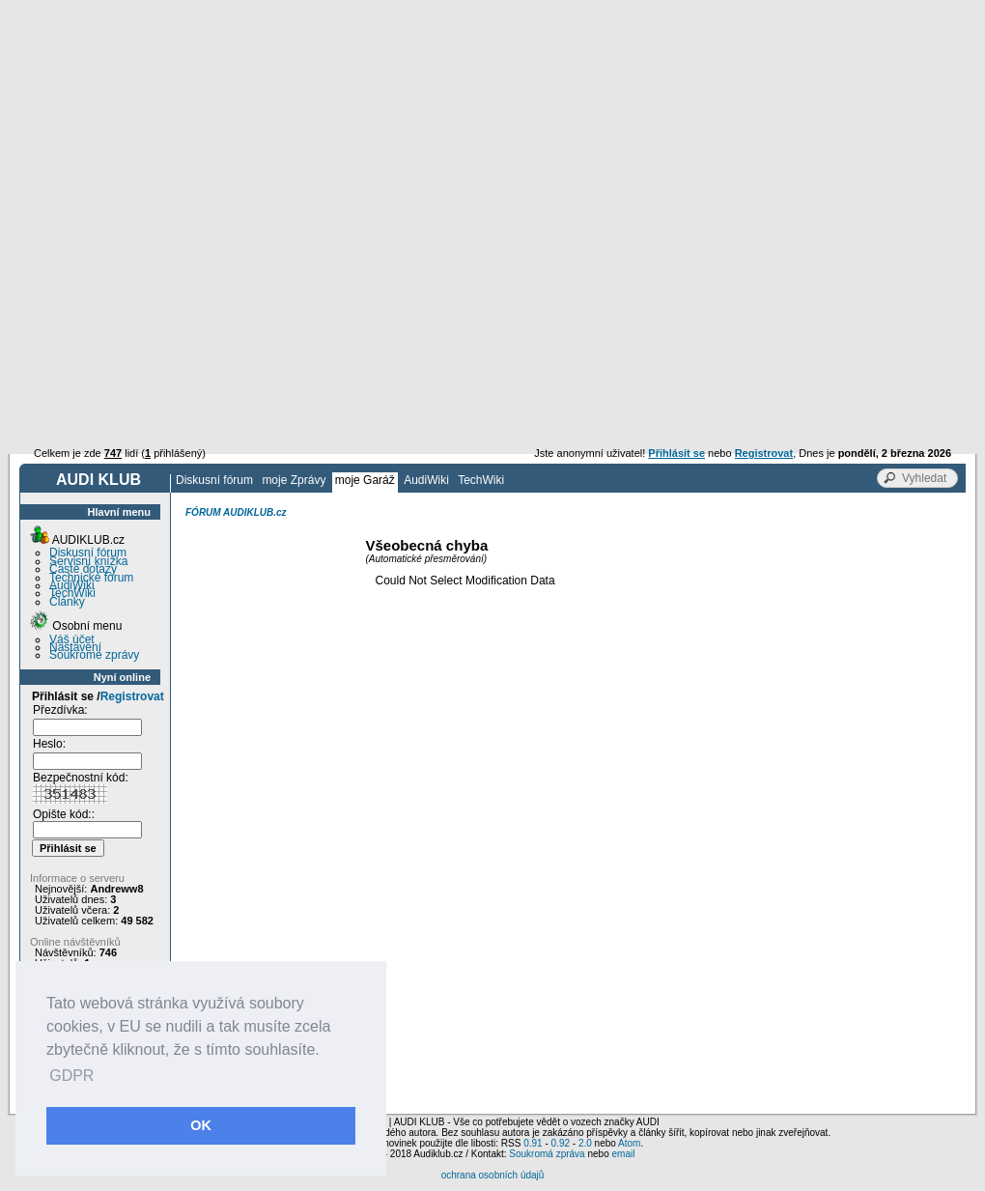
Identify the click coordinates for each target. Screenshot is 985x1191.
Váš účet (72, 639)
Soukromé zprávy (94, 655)
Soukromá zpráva (546, 1153)
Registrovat (132, 696)
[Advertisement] (492, 145)
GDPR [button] (71, 1075)
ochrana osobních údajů (493, 1175)
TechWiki (481, 480)
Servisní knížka (88, 561)
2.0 (585, 1143)
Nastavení (75, 647)
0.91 (532, 1143)
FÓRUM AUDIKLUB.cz (236, 512)
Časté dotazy (83, 569)
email (622, 1153)
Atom (629, 1143)
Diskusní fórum (214, 480)
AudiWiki (426, 480)
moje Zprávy (293, 480)
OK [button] (200, 1125)
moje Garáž (365, 480)
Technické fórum (91, 577)
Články (67, 602)
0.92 (560, 1143)
